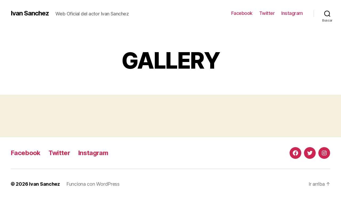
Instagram (292, 13)
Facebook (242, 13)
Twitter (267, 13)
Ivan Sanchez (30, 13)
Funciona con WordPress (93, 184)
